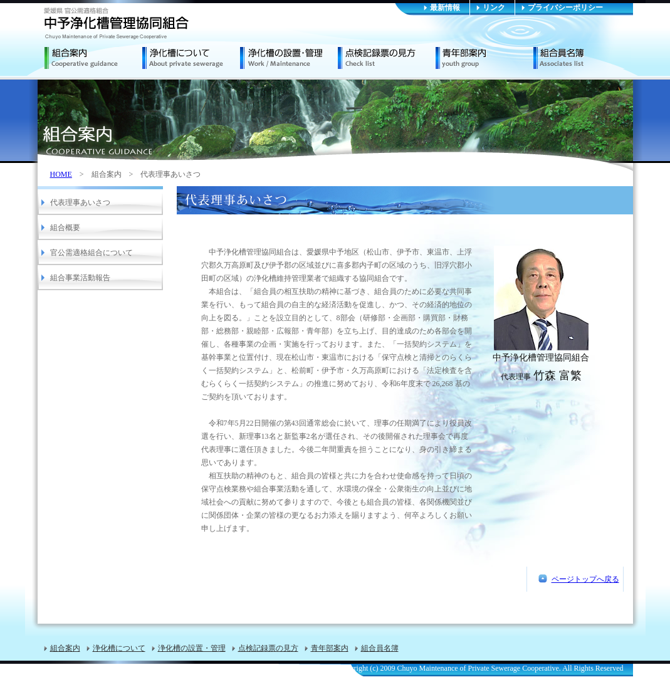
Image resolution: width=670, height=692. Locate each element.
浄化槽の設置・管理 (289, 58)
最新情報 (445, 7)
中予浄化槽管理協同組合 (116, 23)
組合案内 (93, 58)
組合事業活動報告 (80, 277)
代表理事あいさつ (80, 202)
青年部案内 (484, 58)
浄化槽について (191, 58)
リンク (494, 7)
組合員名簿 (582, 58)
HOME (61, 174)
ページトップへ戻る (585, 579)
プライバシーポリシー (565, 7)
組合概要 (65, 227)
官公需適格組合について (91, 252)
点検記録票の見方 (387, 58)
